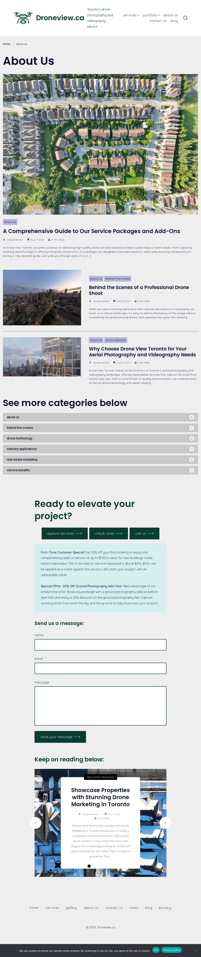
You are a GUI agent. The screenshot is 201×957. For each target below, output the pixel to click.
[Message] (100, 706)
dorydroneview (15, 239)
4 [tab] (106, 866)
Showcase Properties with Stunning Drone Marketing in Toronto (100, 797)
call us (140, 533)
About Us (171, 15)
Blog (174, 21)
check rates (104, 533)
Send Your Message (56, 737)
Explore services (60, 533)
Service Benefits (115, 340)
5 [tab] (112, 866)
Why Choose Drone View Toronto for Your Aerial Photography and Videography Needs (142, 352)
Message (42, 682)
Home (6, 44)
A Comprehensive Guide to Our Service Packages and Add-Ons (91, 231)
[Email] (100, 668)
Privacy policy (172, 950)
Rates (134, 908)
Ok (156, 950)
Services (131, 15)
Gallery (71, 908)
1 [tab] (89, 866)
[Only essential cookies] (196, 950)
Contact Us (158, 21)
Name (39, 635)
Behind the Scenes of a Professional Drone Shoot (139, 290)
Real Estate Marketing (100, 777)
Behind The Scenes (117, 278)
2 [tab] (94, 866)
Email (40, 659)
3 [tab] (100, 866)
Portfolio (151, 15)
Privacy (165, 908)
